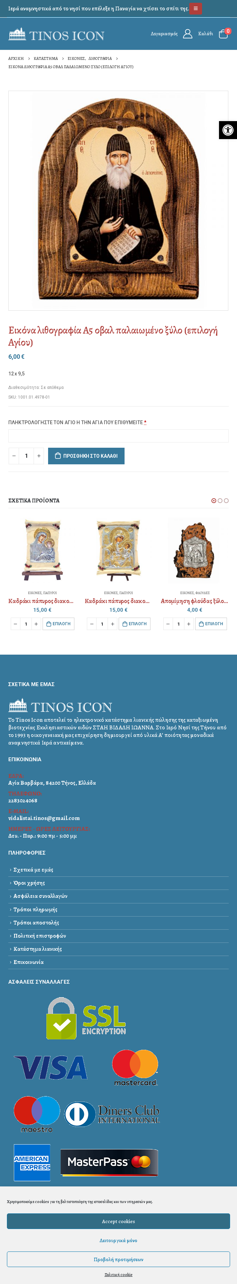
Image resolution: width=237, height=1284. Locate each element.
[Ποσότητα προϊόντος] (26, 456)
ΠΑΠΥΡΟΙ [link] (50, 593)
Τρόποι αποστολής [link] (36, 923)
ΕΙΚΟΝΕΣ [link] (35, 593)
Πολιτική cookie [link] (118, 1274)
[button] (214, 501)
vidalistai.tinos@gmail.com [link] (44, 818)
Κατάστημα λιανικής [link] (37, 949)
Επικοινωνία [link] (28, 962)
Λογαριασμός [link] (164, 33)
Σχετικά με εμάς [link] (33, 870)
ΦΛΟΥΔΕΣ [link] (202, 593)
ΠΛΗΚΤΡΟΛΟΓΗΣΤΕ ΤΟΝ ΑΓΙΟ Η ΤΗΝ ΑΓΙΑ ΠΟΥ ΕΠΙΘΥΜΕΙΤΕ (77, 422)
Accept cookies (118, 1221)
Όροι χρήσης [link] (29, 883)
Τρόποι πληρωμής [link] (35, 909)
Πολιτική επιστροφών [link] (39, 936)
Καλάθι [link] (205, 33)
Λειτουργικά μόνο (118, 1240)
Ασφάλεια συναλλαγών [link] (40, 896)
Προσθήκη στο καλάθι (90, 456)
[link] (228, 130)
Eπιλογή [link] (62, 623)
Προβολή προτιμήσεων (118, 1259)
